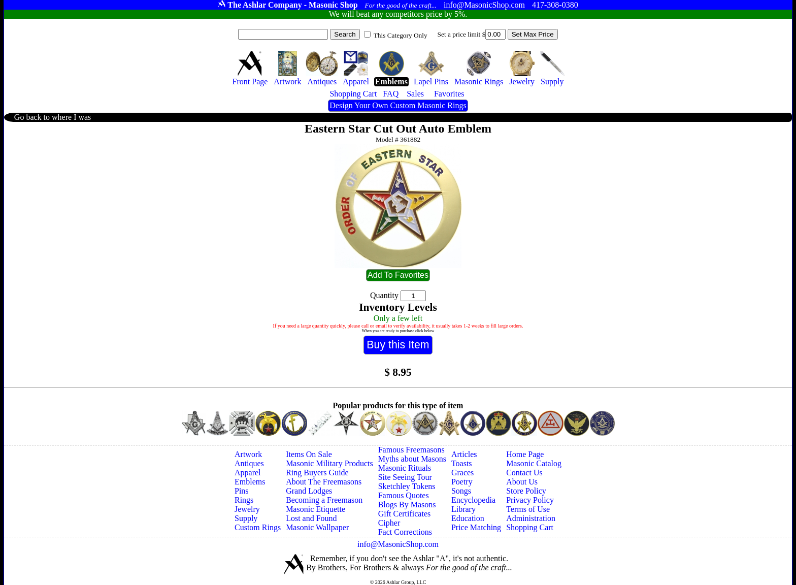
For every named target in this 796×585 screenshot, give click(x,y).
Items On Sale (309, 454)
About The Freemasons (323, 481)
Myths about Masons (412, 458)
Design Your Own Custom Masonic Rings (397, 105)
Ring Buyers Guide (317, 472)
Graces (462, 472)
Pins (242, 490)
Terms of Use (528, 509)
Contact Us (524, 472)
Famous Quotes (403, 495)
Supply (246, 518)
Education (467, 518)
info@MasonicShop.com (398, 544)
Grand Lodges (309, 490)
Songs (461, 490)
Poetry (462, 481)
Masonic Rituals (404, 468)
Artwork (248, 454)
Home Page (525, 454)
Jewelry (247, 509)
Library (463, 509)
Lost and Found (311, 518)
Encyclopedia (473, 500)
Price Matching (476, 527)
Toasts (461, 463)
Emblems (250, 481)
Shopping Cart (529, 527)
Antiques (249, 463)
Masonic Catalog (533, 463)
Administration (530, 518)
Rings (244, 500)
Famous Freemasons (411, 449)
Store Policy (526, 490)
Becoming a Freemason (324, 500)
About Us (522, 481)
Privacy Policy (530, 500)
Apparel (248, 472)
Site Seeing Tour (405, 477)
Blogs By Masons (407, 504)
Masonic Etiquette (315, 509)
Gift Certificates (404, 513)
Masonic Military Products (329, 463)
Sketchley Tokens (407, 486)
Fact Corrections (405, 532)
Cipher (389, 522)
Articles (464, 454)
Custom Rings (258, 527)
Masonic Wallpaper (317, 527)
